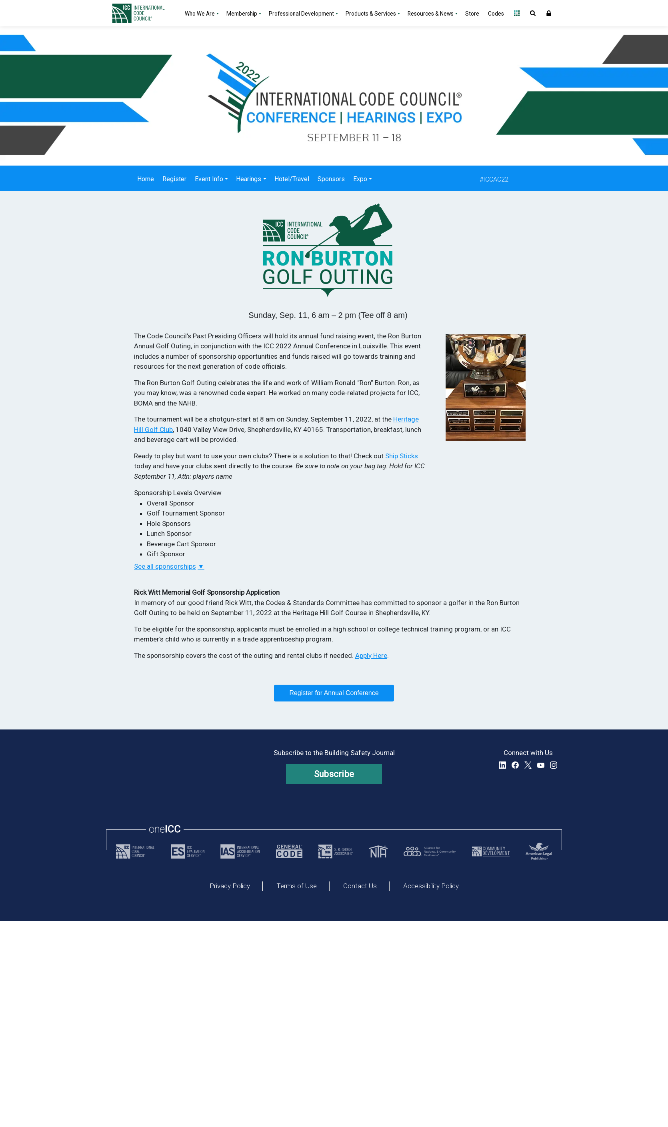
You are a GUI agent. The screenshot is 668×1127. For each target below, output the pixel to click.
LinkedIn (502, 765)
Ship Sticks (401, 456)
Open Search (533, 13)
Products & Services (371, 13)
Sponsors (331, 179)
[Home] (143, 13)
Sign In (549, 13)
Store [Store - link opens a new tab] (472, 13)
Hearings (248, 179)
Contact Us (360, 886)
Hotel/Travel (291, 179)
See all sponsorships (165, 566)
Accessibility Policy (431, 886)
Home (145, 179)
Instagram (553, 765)
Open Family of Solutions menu (517, 13)
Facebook (515, 765)
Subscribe (334, 774)
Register (174, 179)
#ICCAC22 (494, 179)
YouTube (541, 765)
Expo (360, 179)
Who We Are (200, 13)
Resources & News (431, 13)
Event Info (209, 179)
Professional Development (301, 13)
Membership (241, 13)
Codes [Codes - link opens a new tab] (496, 13)
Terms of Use (296, 886)
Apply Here (371, 655)
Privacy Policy (230, 886)
